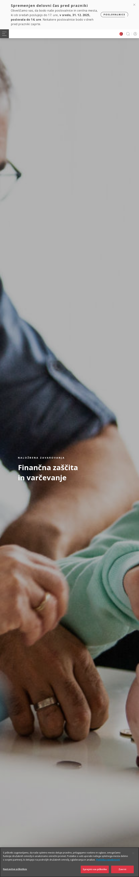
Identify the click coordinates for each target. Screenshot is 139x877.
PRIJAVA (134, 33)
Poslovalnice (114, 14)
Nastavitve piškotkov (15, 869)
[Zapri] (133, 853)
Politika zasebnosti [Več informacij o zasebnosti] (108, 859)
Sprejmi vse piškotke (95, 869)
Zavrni (122, 869)
